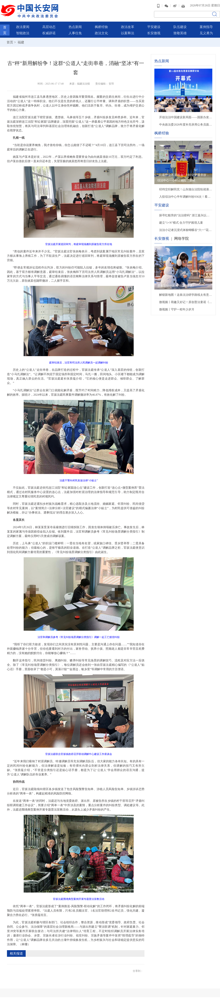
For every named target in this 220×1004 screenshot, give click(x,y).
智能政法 (22, 32)
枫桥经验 (101, 26)
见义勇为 (206, 32)
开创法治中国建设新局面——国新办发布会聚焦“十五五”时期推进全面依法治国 (185, 116)
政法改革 (127, 26)
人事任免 (75, 32)
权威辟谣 (49, 32)
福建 (20, 42)
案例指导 (206, 26)
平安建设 (153, 26)
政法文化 (101, 32)
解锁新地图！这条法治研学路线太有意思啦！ (185, 294)
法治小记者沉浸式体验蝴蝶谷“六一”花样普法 (185, 229)
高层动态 (49, 26)
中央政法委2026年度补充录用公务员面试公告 (185, 124)
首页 (10, 42)
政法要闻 (22, 26)
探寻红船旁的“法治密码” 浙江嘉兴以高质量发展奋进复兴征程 (185, 214)
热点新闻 (75, 26)
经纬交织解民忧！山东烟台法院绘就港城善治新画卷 (185, 188)
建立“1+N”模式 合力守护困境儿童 (181, 222)
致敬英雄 (180, 32)
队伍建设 (180, 26)
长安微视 (153, 32)
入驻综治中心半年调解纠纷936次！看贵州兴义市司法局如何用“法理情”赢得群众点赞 (185, 196)
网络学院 (181, 238)
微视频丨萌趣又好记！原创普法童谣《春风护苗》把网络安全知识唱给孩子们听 (185, 301)
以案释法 (127, 32)
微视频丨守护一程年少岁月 (176, 308)
